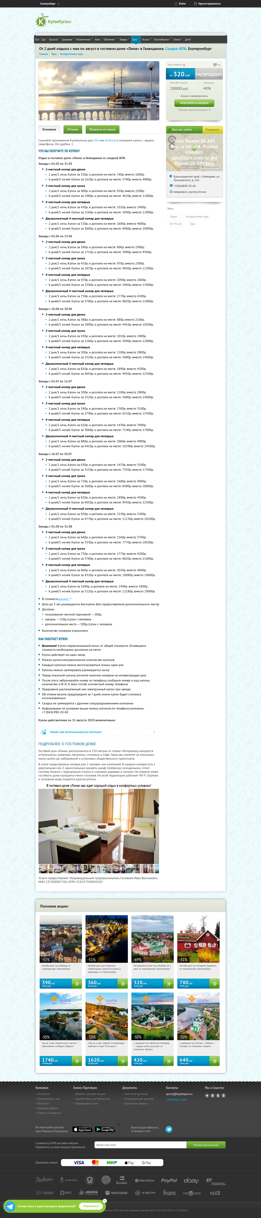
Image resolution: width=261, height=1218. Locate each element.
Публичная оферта (135, 1103)
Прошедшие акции (86, 1103)
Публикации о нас (48, 1098)
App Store (82, 1129)
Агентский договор (136, 1094)
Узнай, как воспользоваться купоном (76, 732)
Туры (136, 39)
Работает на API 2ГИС (190, 166)
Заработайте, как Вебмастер (92, 1098)
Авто (98, 39)
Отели (178, 39)
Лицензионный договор (139, 1098)
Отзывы (72, 129)
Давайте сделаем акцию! (90, 1094)
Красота (54, 39)
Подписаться (91, 1206)
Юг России (176, 223)
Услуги (147, 39)
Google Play (105, 1129)
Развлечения (84, 39)
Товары (124, 39)
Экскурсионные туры (197, 216)
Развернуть (213, 129)
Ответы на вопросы (49, 1113)
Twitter (218, 1095)
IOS (96, 140)
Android (110, 140)
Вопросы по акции (102, 129)
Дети (188, 39)
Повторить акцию (194, 103)
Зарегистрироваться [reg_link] (209, 3)
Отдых (173, 216)
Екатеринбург (47, 3)
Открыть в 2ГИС (212, 167)
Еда (44, 39)
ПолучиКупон (162, 39)
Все (37, 39)
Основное (49, 129)
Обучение (110, 39)
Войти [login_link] (182, 3)
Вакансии (43, 1103)
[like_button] (215, 65)
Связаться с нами (176, 1099)
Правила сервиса (47, 1108)
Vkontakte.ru (212, 1095)
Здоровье (68, 39)
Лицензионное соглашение (188, 168)
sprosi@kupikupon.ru (179, 1094)
